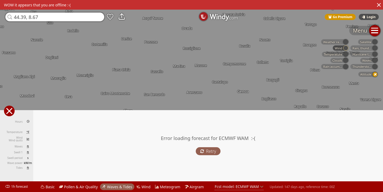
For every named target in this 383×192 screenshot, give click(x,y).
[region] (191, 96)
